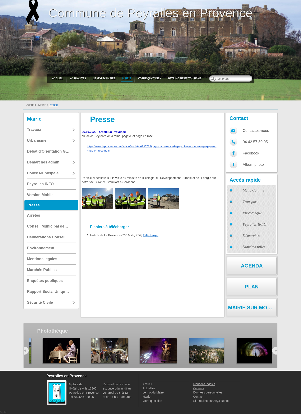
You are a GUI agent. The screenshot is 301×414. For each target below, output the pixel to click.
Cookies (198, 388)
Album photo (253, 164)
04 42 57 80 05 (255, 142)
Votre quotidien (149, 78)
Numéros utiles (254, 247)
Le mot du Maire (104, 78)
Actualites (78, 78)
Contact (198, 396)
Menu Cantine (253, 190)
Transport (250, 202)
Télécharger (150, 235)
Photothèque (252, 213)
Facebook (251, 153)
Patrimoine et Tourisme (185, 78)
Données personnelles (207, 392)
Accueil (57, 78)
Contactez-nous (256, 131)
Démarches (251, 236)
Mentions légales (204, 384)
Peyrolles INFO (255, 224)
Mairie (126, 78)
